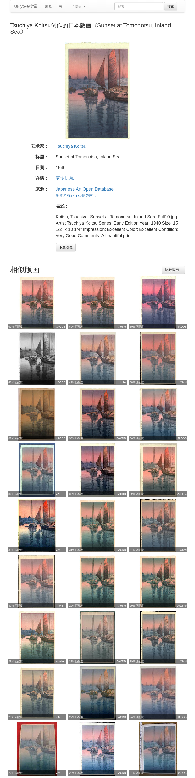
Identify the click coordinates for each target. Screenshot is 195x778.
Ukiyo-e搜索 (26, 6)
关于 (62, 6)
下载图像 (66, 247)
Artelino (121, 326)
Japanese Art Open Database (85, 189)
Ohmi (183, 382)
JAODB (60, 326)
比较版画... (173, 270)
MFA (123, 382)
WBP (62, 605)
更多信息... (66, 178)
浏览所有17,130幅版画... (76, 196)
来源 (48, 6)
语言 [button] (79, 6)
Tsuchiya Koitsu (71, 146)
